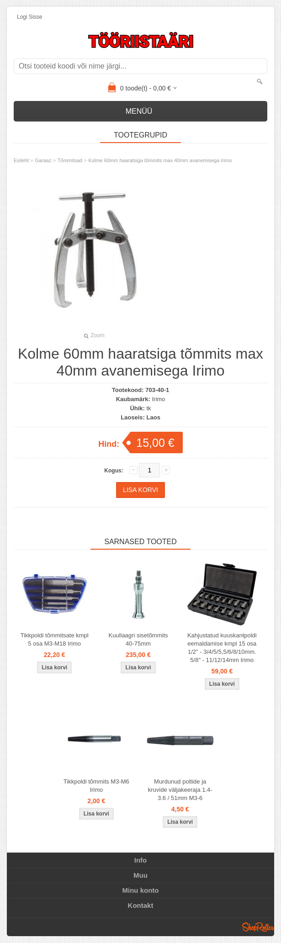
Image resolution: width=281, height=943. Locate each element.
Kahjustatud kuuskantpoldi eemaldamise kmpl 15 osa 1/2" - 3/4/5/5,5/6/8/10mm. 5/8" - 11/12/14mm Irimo (222, 647)
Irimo (158, 399)
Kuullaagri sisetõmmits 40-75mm (138, 639)
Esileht (21, 160)
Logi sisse (29, 17)
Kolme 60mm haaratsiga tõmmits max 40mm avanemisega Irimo (160, 160)
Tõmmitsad (70, 160)
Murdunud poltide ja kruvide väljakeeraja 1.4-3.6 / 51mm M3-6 (180, 789)
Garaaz (43, 160)
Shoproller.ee (258, 927)
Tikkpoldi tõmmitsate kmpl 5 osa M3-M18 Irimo (55, 639)
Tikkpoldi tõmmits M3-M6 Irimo (96, 785)
